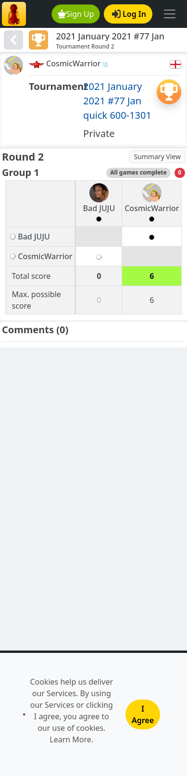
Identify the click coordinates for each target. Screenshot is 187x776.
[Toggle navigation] (169, 14)
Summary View (157, 156)
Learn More (70, 739)
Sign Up (76, 14)
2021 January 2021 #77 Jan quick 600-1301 (117, 101)
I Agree (143, 714)
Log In (129, 14)
